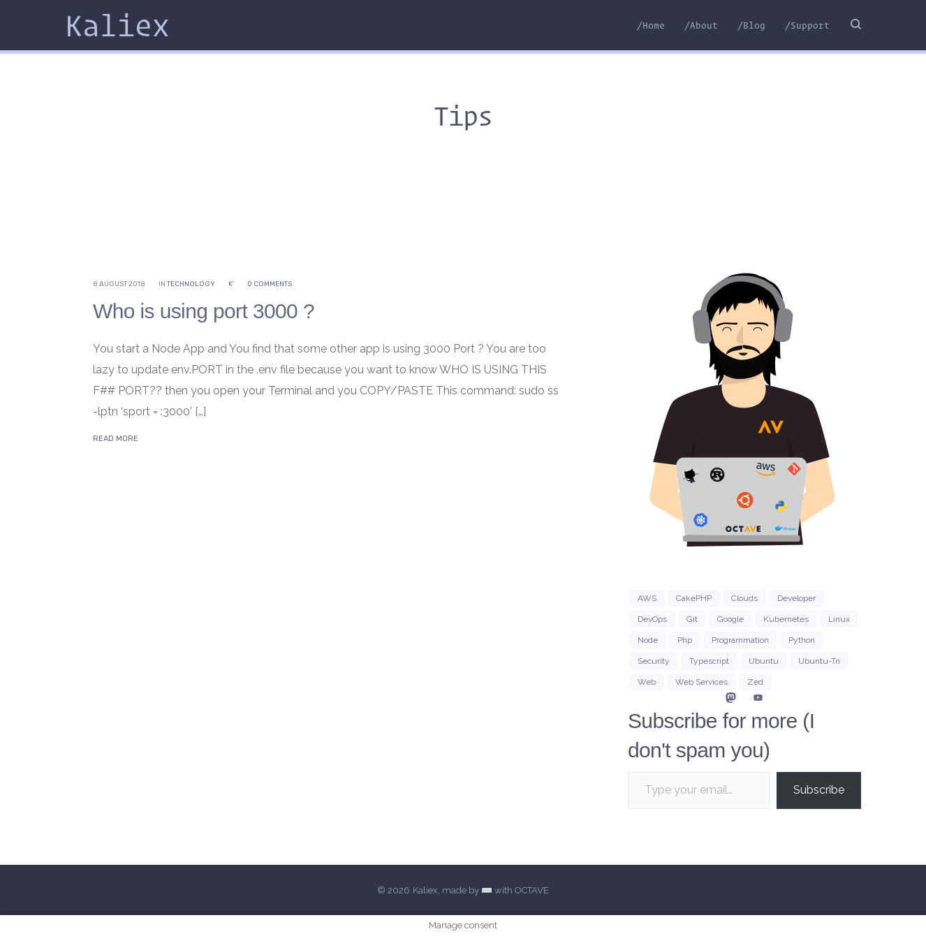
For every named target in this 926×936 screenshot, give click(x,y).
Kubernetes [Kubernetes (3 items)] (786, 619)
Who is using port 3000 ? (203, 310)
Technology (191, 284)
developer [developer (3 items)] (796, 598)
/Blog (751, 25)
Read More (115, 438)
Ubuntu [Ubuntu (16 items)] (764, 661)
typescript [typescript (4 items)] (709, 661)
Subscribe (818, 789)
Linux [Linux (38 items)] (839, 619)
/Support (807, 25)
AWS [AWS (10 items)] (647, 598)
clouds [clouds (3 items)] (744, 598)
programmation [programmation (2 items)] (740, 640)
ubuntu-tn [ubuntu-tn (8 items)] (819, 661)
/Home (651, 25)
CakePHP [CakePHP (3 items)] (694, 598)
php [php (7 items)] (684, 640)
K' (231, 284)
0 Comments (269, 284)
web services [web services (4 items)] (701, 682)
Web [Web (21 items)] (647, 682)
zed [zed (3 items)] (755, 682)
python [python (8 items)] (801, 640)
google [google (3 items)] (730, 619)
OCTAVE (532, 890)
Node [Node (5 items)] (648, 640)
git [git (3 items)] (692, 619)
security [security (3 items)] (654, 661)
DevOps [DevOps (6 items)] (652, 619)
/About (701, 25)
